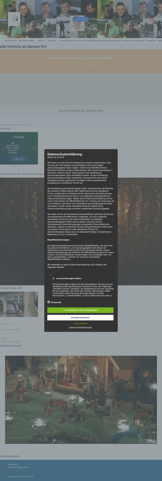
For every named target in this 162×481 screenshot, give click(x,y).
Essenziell (54, 301)
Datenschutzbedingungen (80, 327)
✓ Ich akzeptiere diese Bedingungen (80, 310)
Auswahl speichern (80, 317)
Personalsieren (81, 323)
